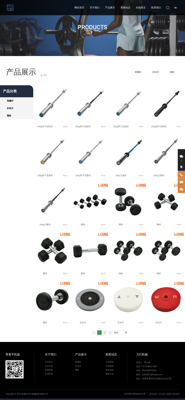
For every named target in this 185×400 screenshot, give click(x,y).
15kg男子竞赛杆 (45, 175)
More (65, 126)
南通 (169, 394)
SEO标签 (176, 394)
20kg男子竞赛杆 (83, 175)
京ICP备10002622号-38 (134, 394)
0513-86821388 (149, 366)
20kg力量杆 (121, 175)
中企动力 (162, 394)
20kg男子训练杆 (45, 126)
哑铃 (172, 72)
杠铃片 (155, 72)
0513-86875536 (149, 370)
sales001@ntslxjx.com (152, 374)
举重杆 (138, 72)
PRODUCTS (92, 27)
